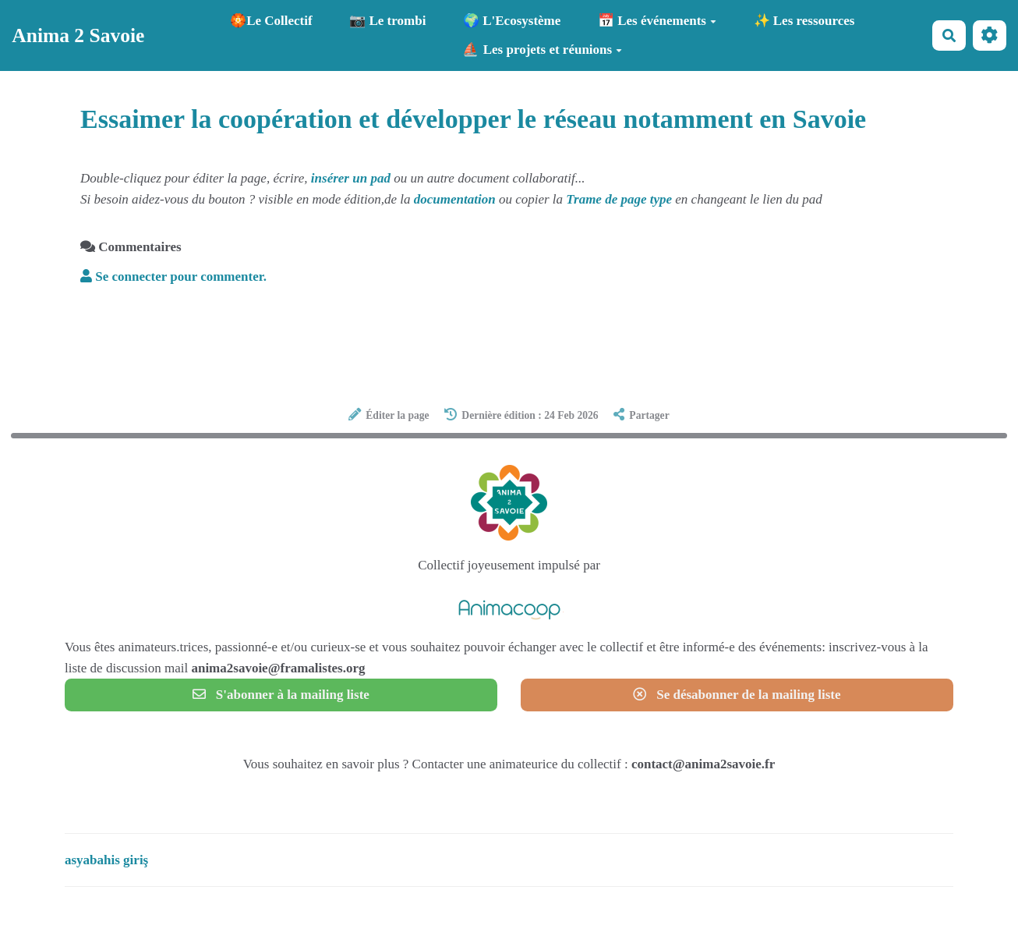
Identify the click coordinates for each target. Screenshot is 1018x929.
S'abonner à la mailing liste (281, 694)
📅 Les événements (657, 20)
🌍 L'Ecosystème (511, 20)
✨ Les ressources (804, 20)
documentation (455, 199)
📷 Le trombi (387, 20)
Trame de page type (619, 199)
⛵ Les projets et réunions (542, 49)
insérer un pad (351, 178)
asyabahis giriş (106, 860)
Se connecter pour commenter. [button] (173, 276)
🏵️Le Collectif (271, 20)
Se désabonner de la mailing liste (736, 694)
